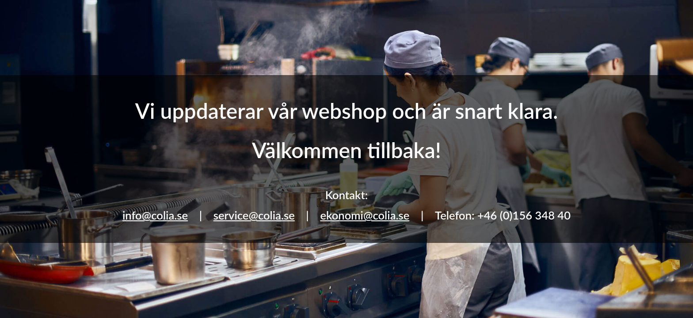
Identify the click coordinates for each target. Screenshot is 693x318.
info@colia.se (155, 215)
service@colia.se (254, 215)
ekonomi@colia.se (364, 215)
